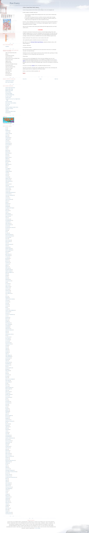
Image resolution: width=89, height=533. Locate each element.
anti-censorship (7, 144)
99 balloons (7, 130)
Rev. (6, 422)
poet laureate (7, 374)
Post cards (7, 395)
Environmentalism (8, 214)
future (6, 252)
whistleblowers (7, 496)
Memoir (6, 320)
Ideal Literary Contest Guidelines (10, 102)
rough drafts (7, 426)
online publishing (8, 356)
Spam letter (7, 450)
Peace (6, 366)
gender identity (7, 254)
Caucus (6, 175)
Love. (6, 315)
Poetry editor (7, 380)
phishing (6, 369)
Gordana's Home (8, 97)
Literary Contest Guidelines (9, 310)
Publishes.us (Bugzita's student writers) (11, 107)
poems (6, 373)
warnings (6, 494)
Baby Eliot (7, 150)
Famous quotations (8, 224)
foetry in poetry (7, 241)
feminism (6, 228)
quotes (6, 414)
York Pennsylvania (8, 513)
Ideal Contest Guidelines (9, 82)
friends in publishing (8, 249)
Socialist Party (7, 446)
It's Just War (7, 283)
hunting (6, 275)
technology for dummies (9, 470)
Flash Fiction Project (8, 234)
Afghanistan (7, 139)
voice (6, 491)
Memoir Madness (8, 91)
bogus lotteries (7, 164)
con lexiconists (7, 193)
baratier (6, 154)
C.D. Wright (7, 168)
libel (6, 307)
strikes (6, 466)
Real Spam (7, 416)
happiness (7, 266)
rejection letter (7, 419)
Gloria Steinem (7, 255)
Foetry (6, 238)
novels (6, 346)
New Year (7, 341)
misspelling (7, 327)
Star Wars (7, 463)
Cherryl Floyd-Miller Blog (9, 94)
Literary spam (7, 311)
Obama (6, 348)
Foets (6, 242)
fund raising (7, 251)
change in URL (7, 178)
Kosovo (6, 296)
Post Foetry (15, 3)
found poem (7, 247)
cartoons (6, 174)
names (6, 332)
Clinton (6, 185)
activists (6, 134)
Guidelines (7, 46)
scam (6, 430)
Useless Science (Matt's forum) (10, 111)
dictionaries (7, 203)
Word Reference (8, 112)
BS (5, 167)
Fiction (6, 230)
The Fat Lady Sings (8, 101)
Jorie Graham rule (8, 293)
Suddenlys (7, 109)
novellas (6, 345)
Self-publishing (7, 436)
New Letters (7, 338)
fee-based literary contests (9, 227)
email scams (7, 213)
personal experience (8, 367)
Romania (6, 425)
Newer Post (24, 78)
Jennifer (7, 36)
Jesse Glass (7, 289)
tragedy (6, 480)
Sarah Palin (7, 429)
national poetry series (8, 334)
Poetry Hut (7, 105)
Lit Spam (6, 308)
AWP (6, 148)
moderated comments (8, 329)
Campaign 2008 (8, 171)
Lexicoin (6, 300)
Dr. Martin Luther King (9, 207)
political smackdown (8, 387)
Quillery (6, 412)
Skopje (6, 444)
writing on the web (8, 512)
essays (6, 217)
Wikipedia (7, 499)
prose (6, 407)
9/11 (6, 127)
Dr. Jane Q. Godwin (8, 96)
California (7, 169)
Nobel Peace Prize (8, 343)
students (6, 467)
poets (6, 383)
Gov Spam (7, 256)
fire (6, 231)
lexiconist (7, 306)
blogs (6, 162)
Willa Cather (7, 501)
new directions (7, 336)
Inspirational (7, 279)
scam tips (6, 432)
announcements (7, 143)
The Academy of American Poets (10, 471)
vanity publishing (8, 488)
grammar (6, 259)
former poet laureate (8, 244)
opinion (6, 360)
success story (7, 468)
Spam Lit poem (7, 453)
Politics (6, 390)
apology (6, 146)
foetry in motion (8, 240)
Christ (6, 182)
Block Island (7, 161)
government (7, 258)
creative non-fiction (8, 199)
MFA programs (7, 322)
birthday (6, 158)
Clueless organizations (9, 186)
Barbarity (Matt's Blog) (9, 89)
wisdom (6, 503)
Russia (6, 428)
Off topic (6, 350)
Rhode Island (7, 423)
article (6, 147)
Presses (6, 404)
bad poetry (7, 151)
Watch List (7, 495)
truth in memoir (8, 482)
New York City (7, 342)
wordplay (6, 505)
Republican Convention (9, 421)
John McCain (7, 290)
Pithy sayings (7, 370)
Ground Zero (7, 262)
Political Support (8, 388)
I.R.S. (6, 276)
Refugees (6, 418)
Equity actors (7, 216)
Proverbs (6, 408)
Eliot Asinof (7, 210)
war (6, 492)
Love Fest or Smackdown (9, 314)
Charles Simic (7, 179)
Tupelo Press (7, 485)
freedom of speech (8, 248)
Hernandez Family (8, 269)
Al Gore (6, 140)
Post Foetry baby (8, 397)
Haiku (6, 265)
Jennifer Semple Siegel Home (10, 87)
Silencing (6, 443)
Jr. (5, 294)
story (6, 464)
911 (6, 129)
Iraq (6, 282)
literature (6, 313)
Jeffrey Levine (7, 286)
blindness (6, 160)
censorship (7, 176)
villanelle (6, 489)
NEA (6, 335)
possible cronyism (8, 394)
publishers (7, 409)
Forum (6, 245)
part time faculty (8, 362)
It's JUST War (7, 104)
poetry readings (7, 381)
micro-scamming (8, 324)
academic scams (8, 133)
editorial (6, 209)
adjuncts (6, 136)
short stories (7, 439)
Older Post (56, 78)
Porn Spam (7, 393)
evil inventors (7, 219)
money (6, 331)
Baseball (6, 155)
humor (6, 273)
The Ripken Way (8, 475)
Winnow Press (7, 502)
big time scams (7, 157)
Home (41, 78)
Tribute (6, 481)
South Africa (7, 447)
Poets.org (6, 386)
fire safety (7, 233)
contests (6, 196)
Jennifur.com (7, 287)
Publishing (7, 411)
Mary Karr (7, 318)
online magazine (8, 355)
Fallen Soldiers (7, 223)
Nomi (7, 39)
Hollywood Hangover (8, 272)
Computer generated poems (9, 192)
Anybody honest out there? (9, 80)
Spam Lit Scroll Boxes (9, 456)
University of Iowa (8, 487)
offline (6, 353)
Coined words (7, 189)
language (6, 297)
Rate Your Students (8, 415)
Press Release (7, 401)
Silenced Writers (8, 442)
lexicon (6, 303)
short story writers (8, 440)
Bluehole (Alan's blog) (9, 90)
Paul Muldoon (7, 363)
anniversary (7, 141)
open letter (7, 359)
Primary (6, 405)
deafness (6, 200)
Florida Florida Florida (9, 235)
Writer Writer (7, 508)
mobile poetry (7, 328)
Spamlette (7, 457)
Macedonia (7, 317)
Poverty (6, 400)
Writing (6, 510)
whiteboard (7, 498)
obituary (6, 349)
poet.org (6, 376)
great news (7, 261)
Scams (6, 433)
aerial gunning (7, 137)
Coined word (7, 188)
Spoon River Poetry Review (9, 460)
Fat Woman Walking (8, 93)
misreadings (7, 325)
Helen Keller (7, 268)
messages (6, 321)
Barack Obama (7, 153)
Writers (6, 509)
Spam (6, 449)
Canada (6, 172)
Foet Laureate (7, 237)
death (6, 202)
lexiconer (6, 304)
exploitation (7, 221)
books (6, 165)
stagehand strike (8, 461)
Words (6, 506)
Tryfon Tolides (7, 484)
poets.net (6, 384)
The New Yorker (8, 474)
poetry (6, 377)
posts (6, 398)
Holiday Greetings (8, 270)
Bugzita (7, 35)
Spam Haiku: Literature (9, 108)
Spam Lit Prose (7, 454)
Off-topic (6, 352)
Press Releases (7, 402)
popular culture (7, 391)
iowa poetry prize (8, 280)
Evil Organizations (8, 220)
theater (6, 478)
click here (37, 528)
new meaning (7, 339)
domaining (7, 206)
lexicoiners (7, 301)
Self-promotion (7, 435)
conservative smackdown (9, 195)
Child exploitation (8, 181)
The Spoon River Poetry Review (10, 477)
